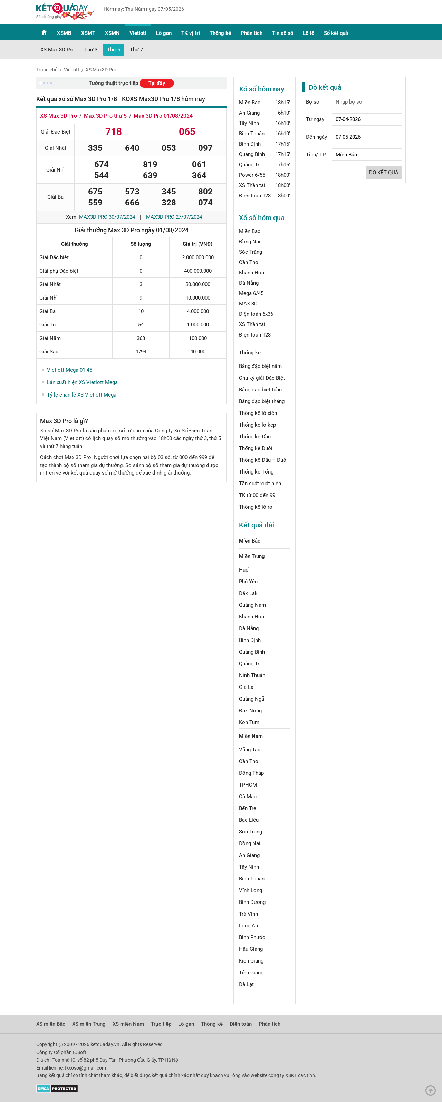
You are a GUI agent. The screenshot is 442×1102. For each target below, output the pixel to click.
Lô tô (308, 33)
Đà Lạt (246, 984)
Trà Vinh (248, 914)
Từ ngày (315, 119)
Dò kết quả (383, 172)
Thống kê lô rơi (256, 507)
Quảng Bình (252, 154)
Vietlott (137, 33)
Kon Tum (249, 722)
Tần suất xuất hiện (260, 483)
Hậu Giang (251, 949)
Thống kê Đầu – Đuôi (263, 460)
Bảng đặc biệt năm (260, 366)
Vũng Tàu (249, 750)
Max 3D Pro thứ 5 (105, 116)
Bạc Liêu (249, 820)
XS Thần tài (252, 185)
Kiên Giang (251, 961)
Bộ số (312, 102)
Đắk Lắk (248, 593)
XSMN (112, 33)
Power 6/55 (252, 175)
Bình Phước (252, 937)
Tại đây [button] (156, 83)
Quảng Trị (250, 165)
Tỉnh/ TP (316, 155)
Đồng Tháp (251, 773)
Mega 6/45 (251, 293)
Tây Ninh (249, 123)
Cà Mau (248, 796)
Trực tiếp (161, 1024)
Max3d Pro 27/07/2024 (174, 217)
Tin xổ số (282, 33)
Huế (243, 570)
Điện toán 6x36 (256, 314)
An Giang (249, 113)
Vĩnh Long (250, 890)
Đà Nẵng (249, 283)
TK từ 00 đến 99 (257, 495)
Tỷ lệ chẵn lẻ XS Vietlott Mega (81, 395)
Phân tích (251, 33)
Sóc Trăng (250, 252)
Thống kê (220, 33)
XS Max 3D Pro (57, 50)
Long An (248, 926)
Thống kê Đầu (255, 436)
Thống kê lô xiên (258, 413)
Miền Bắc (249, 102)
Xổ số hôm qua (262, 218)
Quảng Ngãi (252, 699)
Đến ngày (316, 137)
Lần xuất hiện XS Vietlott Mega (82, 382)
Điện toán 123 (255, 196)
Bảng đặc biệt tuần (260, 390)
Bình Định (250, 144)
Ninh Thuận (252, 675)
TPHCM (248, 785)
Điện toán (241, 1024)
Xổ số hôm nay (261, 89)
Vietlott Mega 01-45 (69, 370)
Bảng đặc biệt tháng (262, 401)
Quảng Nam (252, 605)
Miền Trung (252, 556)
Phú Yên (248, 581)
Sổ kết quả (336, 33)
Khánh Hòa (251, 273)
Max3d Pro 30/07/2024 (107, 217)
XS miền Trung (89, 1024)
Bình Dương (252, 902)
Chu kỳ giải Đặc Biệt (262, 378)
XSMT (88, 33)
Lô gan (164, 33)
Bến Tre (247, 808)
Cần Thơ (248, 262)
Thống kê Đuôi (255, 448)
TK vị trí (190, 33)
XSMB (64, 33)
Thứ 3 (90, 50)
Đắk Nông (250, 711)
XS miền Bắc (50, 1024)
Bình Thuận (252, 133)
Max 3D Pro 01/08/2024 (163, 116)
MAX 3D (248, 304)
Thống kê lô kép (257, 425)
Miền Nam (251, 736)
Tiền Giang (251, 972)
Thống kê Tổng (256, 472)
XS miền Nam (128, 1024)
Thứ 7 (136, 50)
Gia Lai (247, 687)
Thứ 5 (113, 50)
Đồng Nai (249, 241)
